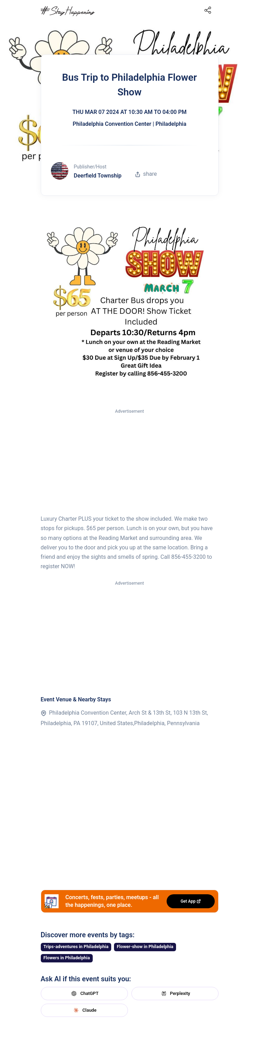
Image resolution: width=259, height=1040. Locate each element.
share (146, 174)
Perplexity (175, 993)
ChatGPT (84, 993)
